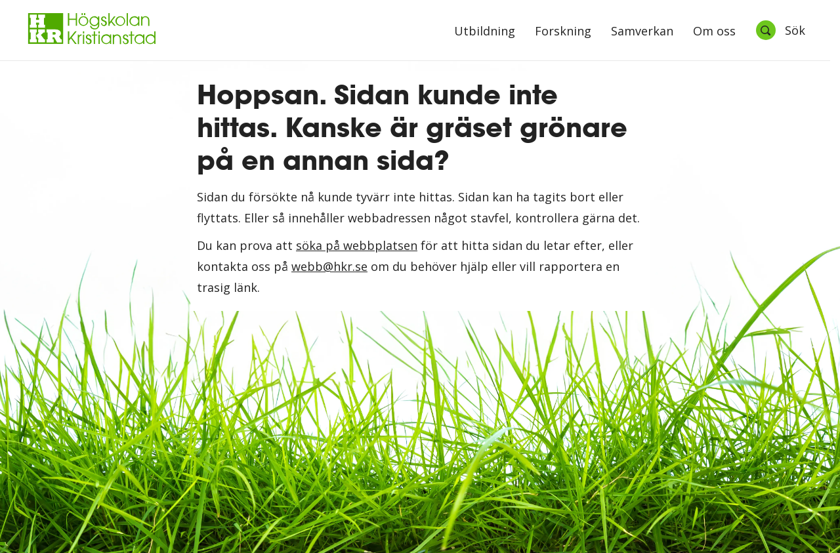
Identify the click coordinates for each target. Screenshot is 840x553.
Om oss (714, 32)
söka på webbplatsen (356, 245)
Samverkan (642, 32)
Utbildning (484, 32)
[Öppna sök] (780, 30)
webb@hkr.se (329, 266)
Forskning (563, 32)
